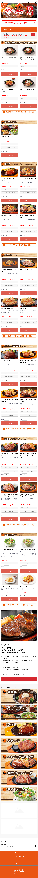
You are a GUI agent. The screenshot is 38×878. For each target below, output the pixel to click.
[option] (19, 10)
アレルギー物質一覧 (19, 860)
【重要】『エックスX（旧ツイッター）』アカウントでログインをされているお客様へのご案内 (19, 22)
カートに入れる (9, 74)
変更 (33, 34)
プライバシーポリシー (19, 856)
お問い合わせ (19, 863)
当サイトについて (19, 853)
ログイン (30, 2)
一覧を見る (19, 678)
